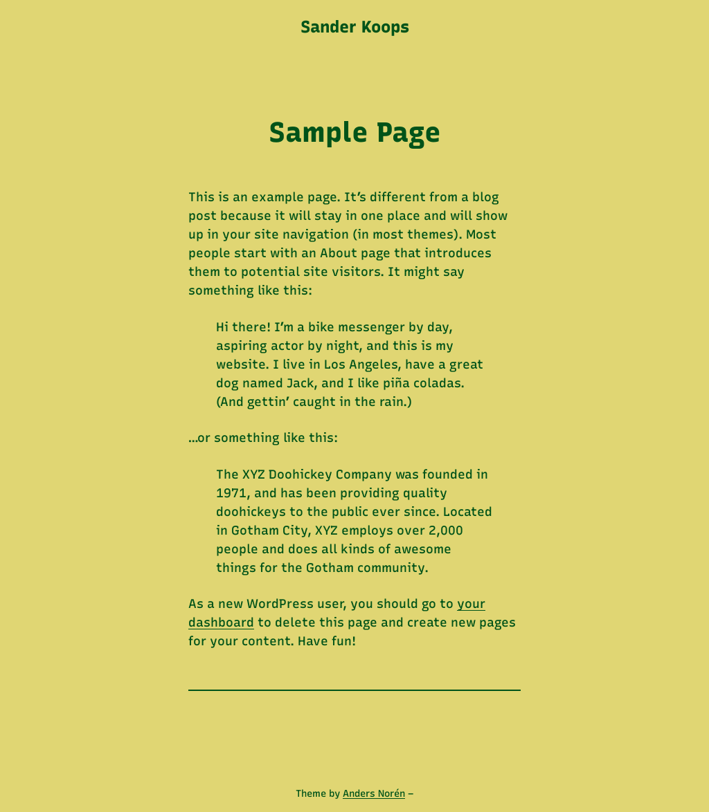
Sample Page (355, 132)
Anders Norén (374, 794)
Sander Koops (354, 27)
